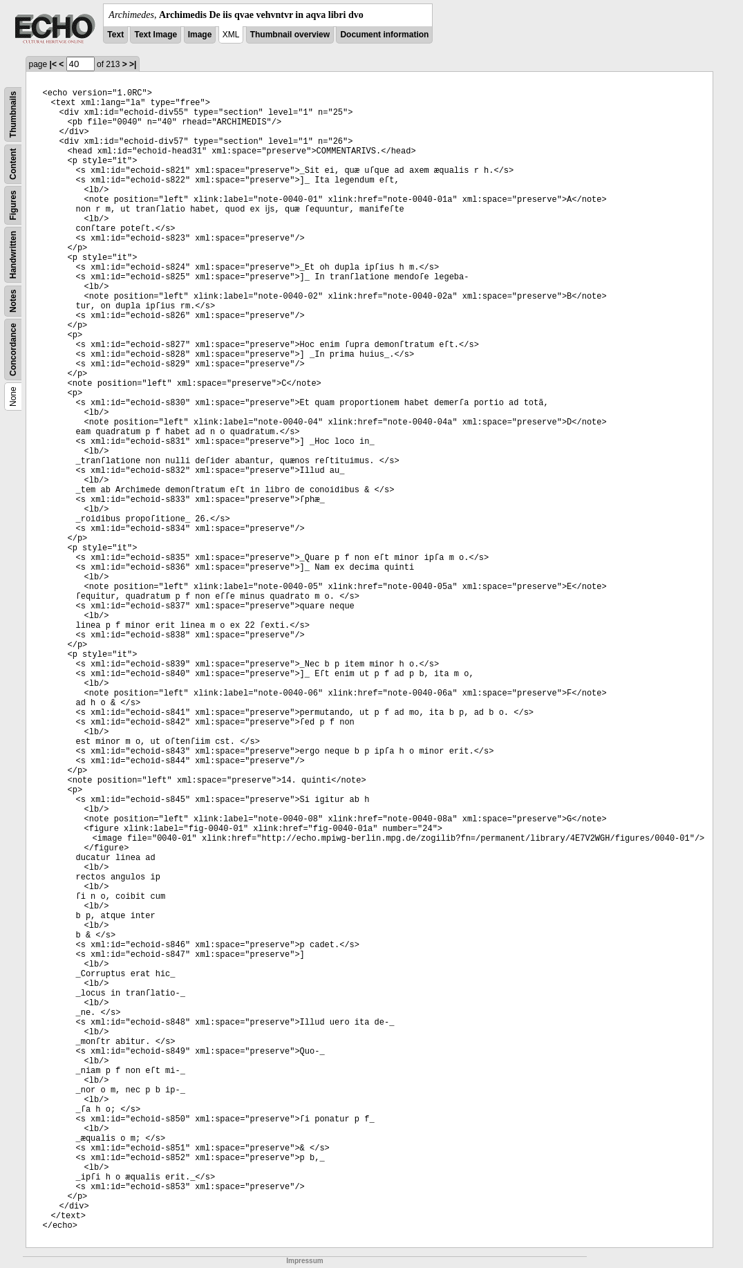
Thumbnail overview (290, 34)
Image (200, 34)
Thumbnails (13, 114)
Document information (384, 34)
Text (115, 34)
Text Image (155, 34)
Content (13, 164)
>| (132, 64)
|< (53, 64)
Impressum (304, 1261)
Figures (13, 205)
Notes (13, 301)
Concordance (13, 349)
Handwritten (13, 255)
